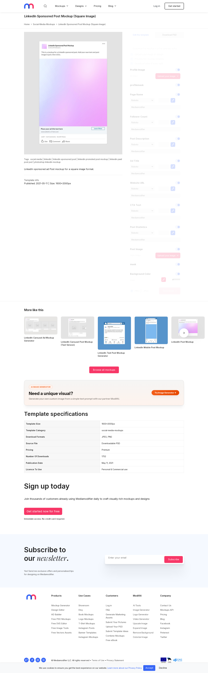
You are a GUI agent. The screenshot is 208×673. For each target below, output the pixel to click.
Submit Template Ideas (117, 631)
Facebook (165, 623)
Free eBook (111, 640)
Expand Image (140, 628)
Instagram (165, 628)
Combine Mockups (115, 635)
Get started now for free (43, 511)
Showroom (84, 605)
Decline (163, 667)
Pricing (97, 6)
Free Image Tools (60, 628)
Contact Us (165, 605)
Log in (156, 6)
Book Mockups (86, 614)
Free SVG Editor (59, 623)
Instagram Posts (87, 628)
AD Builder (56, 614)
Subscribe (173, 559)
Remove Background (143, 632)
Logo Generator (140, 614)
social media (36, 159)
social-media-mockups (44, 24)
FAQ (108, 610)
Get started (174, 6)
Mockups (60, 6)
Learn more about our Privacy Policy (124, 668)
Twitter (163, 637)
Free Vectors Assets (61, 632)
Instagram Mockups (88, 637)
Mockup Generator (60, 605)
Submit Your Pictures (116, 622)
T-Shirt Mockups (87, 623)
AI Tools (137, 605)
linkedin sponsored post (64, 159)
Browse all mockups (104, 369)
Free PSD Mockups (61, 619)
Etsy (81, 610)
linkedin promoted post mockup (93, 159)
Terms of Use (98, 660)
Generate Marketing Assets (115, 616)
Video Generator (141, 619)
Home (27, 24)
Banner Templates (87, 632)
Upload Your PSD (114, 626)
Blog (110, 6)
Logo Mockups (86, 619)
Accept (149, 667)
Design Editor (57, 610)
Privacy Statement (115, 660)
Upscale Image (140, 623)
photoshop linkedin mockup (47, 162)
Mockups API (166, 610)
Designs (79, 6)
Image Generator (141, 610)
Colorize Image (140, 637)
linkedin (47, 159)
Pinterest (164, 632)
